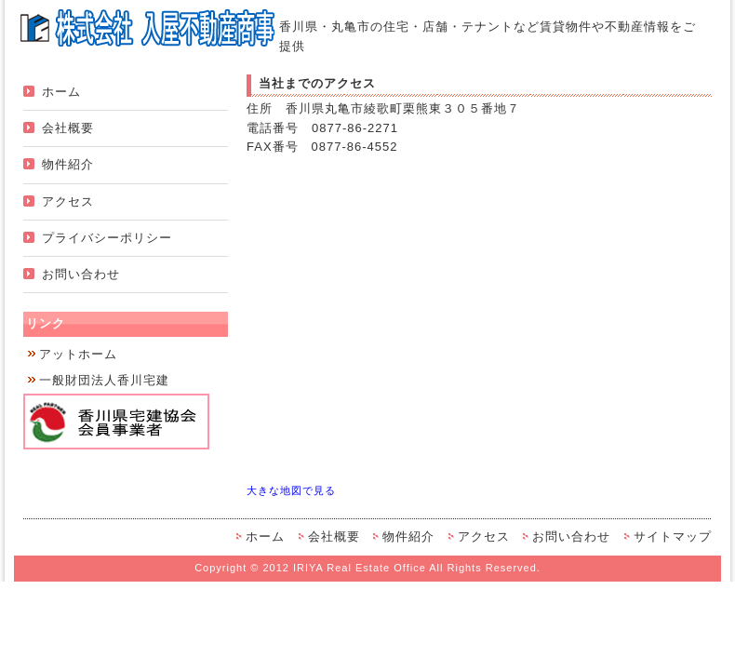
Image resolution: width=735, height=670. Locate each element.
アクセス (68, 201)
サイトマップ (673, 536)
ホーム (61, 92)
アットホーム (78, 354)
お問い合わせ (81, 274)
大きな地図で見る (291, 490)
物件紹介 (68, 164)
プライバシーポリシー (107, 238)
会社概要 (68, 128)
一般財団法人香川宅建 (104, 380)
